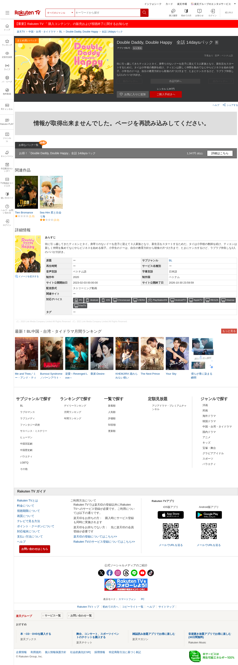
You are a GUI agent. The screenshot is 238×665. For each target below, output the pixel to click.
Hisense (230, 300)
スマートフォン (127, 599)
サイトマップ (166, 606)
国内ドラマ (209, 431)
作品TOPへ (175, 81)
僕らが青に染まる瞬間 (201, 375)
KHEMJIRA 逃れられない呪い (127, 375)
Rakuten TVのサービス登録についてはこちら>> (104, 541)
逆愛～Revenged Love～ (76, 375)
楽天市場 (182, 4)
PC (80, 300)
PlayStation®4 (160, 300)
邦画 (205, 410)
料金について (25, 505)
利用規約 (36, 652)
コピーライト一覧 (132, 606)
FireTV (82, 305)
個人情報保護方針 (55, 652)
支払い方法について (30, 536)
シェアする (230, 105)
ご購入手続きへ (166, 94)
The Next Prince (150, 373)
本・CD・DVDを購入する (35, 633)
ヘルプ (216, 105)
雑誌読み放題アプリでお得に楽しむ (153, 633)
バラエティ (209, 464)
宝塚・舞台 (209, 448)
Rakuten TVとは (27, 500)
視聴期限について (28, 510)
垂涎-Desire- (97, 373)
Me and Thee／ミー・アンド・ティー (25, 377)
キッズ (207, 442)
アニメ (207, 437)
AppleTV (198, 300)
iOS (108, 300)
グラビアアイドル (213, 453)
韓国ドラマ (209, 421)
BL (170, 260)
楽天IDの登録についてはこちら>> (95, 536)
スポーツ (208, 458)
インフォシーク (152, 4)
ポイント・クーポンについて (35, 526)
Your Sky (171, 373)
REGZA (214, 300)
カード (169, 4)
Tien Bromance (24, 212)
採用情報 (99, 652)
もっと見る (229, 330)
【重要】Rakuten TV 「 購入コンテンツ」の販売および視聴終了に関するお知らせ (71, 23)
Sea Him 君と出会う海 (50, 214)
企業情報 (21, 652)
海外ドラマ (209, 415)
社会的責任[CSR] (80, 652)
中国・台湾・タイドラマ (217, 426)
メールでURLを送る (171, 545)
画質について (25, 516)
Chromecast (124, 300)
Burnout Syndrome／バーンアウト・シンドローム (51, 377)
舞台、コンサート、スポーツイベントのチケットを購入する (97, 635)
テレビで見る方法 (28, 521)
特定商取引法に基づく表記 (125, 652)
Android (94, 300)
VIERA (141, 300)
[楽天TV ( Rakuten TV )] (27, 14)
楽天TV (21, 31)
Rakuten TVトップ (88, 606)
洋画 (205, 405)
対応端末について (28, 531)
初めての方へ (111, 606)
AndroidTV (180, 300)
